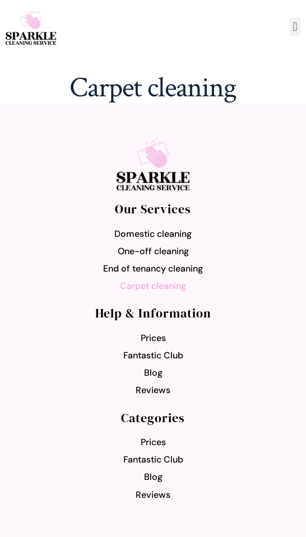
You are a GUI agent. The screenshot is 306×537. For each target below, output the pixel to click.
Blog (153, 373)
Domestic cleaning (153, 234)
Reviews (153, 390)
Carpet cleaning (153, 286)
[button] (295, 26)
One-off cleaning (153, 251)
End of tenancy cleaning (153, 268)
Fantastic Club (153, 355)
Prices (153, 338)
